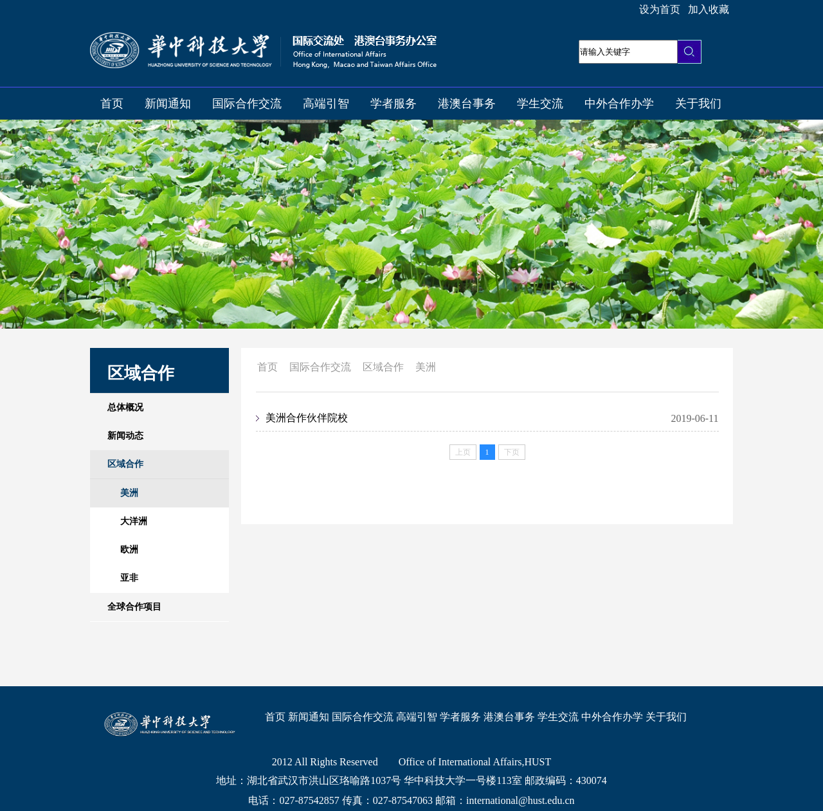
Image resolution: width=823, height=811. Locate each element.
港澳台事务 (467, 103)
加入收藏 (708, 9)
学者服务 (393, 103)
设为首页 (659, 9)
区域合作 (383, 366)
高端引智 (326, 103)
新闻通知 (168, 103)
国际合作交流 (247, 103)
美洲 (425, 366)
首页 (111, 103)
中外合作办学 (619, 103)
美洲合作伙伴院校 (307, 417)
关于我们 (698, 103)
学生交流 (540, 103)
